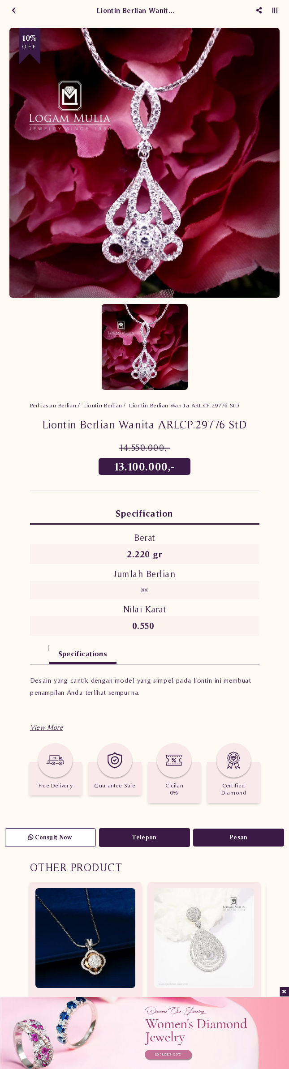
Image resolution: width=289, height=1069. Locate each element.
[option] (144, 163)
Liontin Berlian (102, 405)
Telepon (144, 837)
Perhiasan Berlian (53, 405)
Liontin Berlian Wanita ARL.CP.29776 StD (184, 405)
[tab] (39, 649)
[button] (46, 727)
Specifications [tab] (83, 654)
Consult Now (50, 837)
